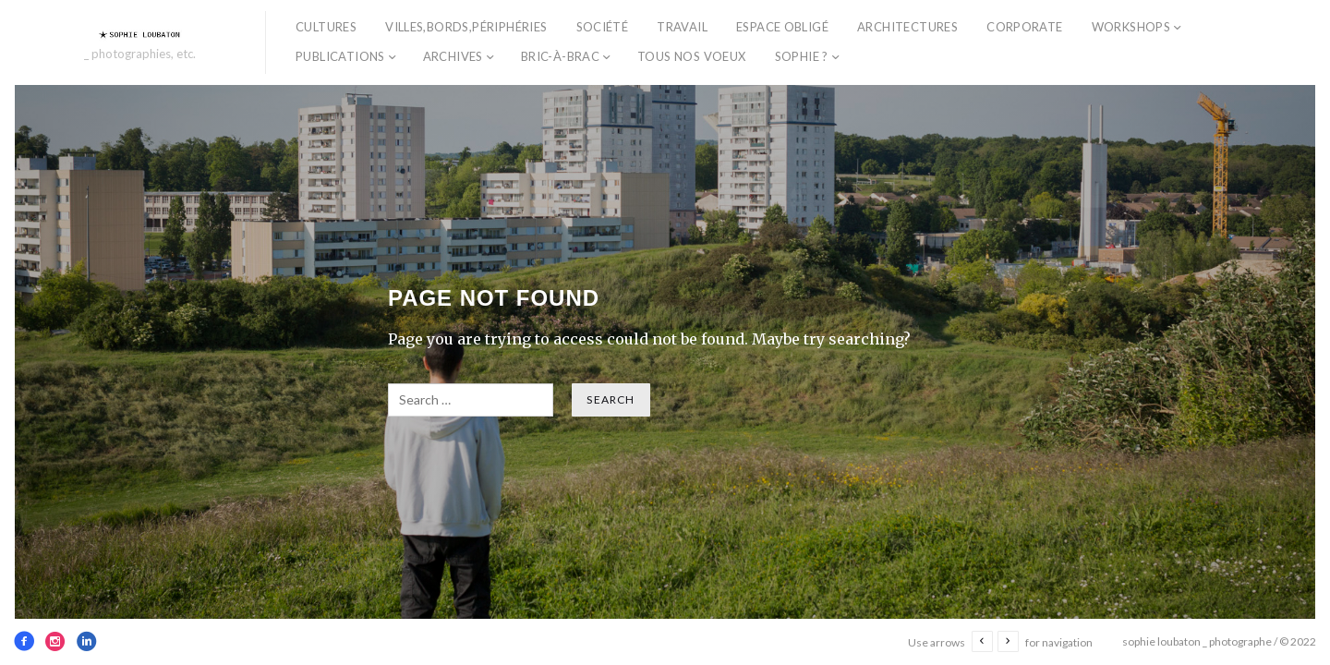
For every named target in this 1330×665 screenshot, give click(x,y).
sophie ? (801, 56)
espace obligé (782, 26)
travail (682, 26)
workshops (1131, 26)
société (602, 26)
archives (453, 56)
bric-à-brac (560, 56)
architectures (907, 26)
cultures (326, 26)
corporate (1024, 26)
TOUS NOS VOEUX (691, 56)
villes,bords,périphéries (466, 26)
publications (340, 56)
